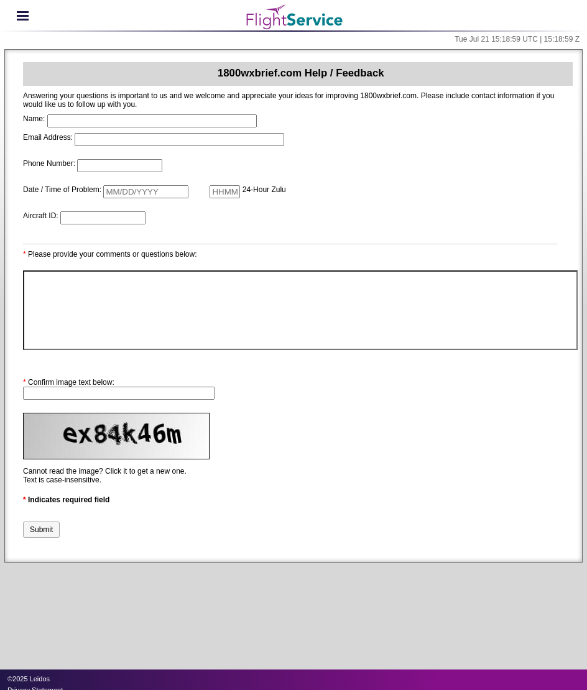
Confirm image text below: (68, 382)
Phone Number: (49, 163)
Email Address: (48, 137)
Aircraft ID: (40, 215)
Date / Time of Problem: (62, 189)
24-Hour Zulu (264, 189)
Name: (34, 118)
